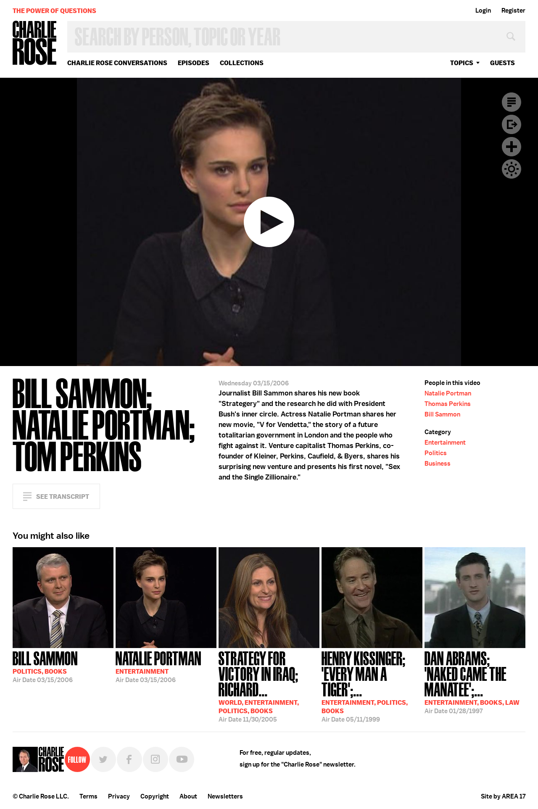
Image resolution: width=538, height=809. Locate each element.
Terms (88, 796)
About (188, 796)
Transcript (511, 102)
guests (502, 63)
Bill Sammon (442, 414)
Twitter (103, 759)
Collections (242, 63)
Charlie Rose (35, 43)
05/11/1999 (372, 686)
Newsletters (225, 796)
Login (483, 10)
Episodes (193, 63)
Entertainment (445, 442)
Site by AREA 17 (503, 796)
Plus (511, 146)
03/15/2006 (45, 666)
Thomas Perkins (448, 404)
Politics (436, 453)
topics (461, 63)
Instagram (155, 759)
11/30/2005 (269, 686)
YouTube (181, 759)
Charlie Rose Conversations (117, 63)
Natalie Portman (448, 393)
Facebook (129, 759)
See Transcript (62, 497)
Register (513, 10)
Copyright (154, 796)
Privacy (119, 796)
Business (438, 463)
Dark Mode (511, 169)
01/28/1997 (475, 681)
